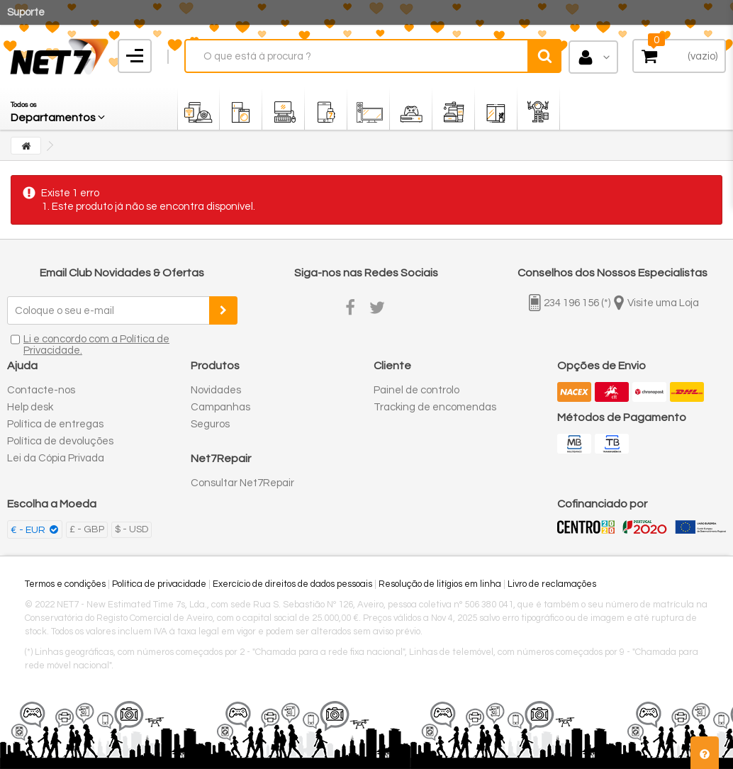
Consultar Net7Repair (242, 483)
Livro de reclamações (552, 584)
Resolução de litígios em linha (440, 584)
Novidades (216, 390)
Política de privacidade (159, 584)
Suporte (26, 12)
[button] (59, 108)
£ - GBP (86, 529)
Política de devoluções (60, 441)
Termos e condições (65, 584)
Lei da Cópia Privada (55, 458)
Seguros (210, 424)
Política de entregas (55, 424)
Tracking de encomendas (435, 407)
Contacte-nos (41, 390)
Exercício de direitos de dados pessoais (292, 584)
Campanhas (220, 407)
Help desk (30, 407)
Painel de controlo (416, 390)
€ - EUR (29, 530)
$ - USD (131, 529)
